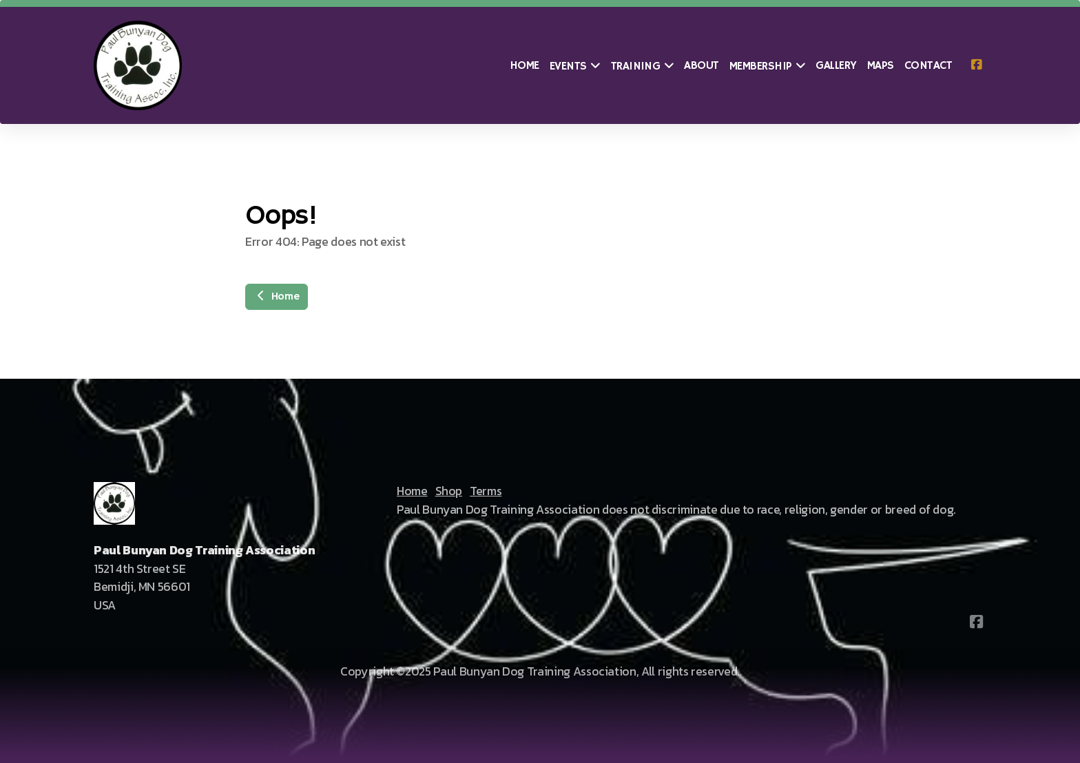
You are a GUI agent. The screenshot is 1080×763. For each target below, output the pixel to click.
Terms (485, 491)
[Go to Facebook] (976, 65)
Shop (449, 491)
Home (276, 297)
